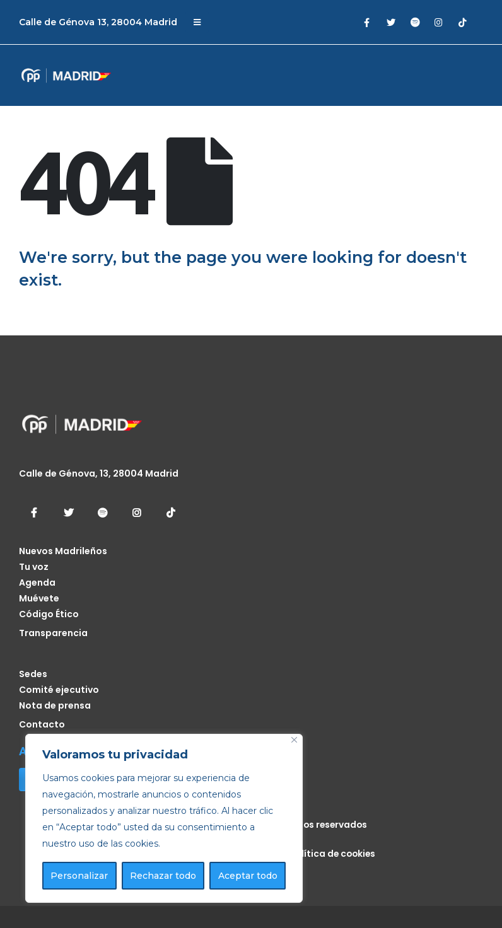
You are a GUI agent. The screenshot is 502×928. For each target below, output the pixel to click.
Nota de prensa (55, 705)
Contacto (42, 724)
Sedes (33, 674)
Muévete (39, 598)
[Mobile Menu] (197, 22)
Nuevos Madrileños (63, 551)
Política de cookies (332, 853)
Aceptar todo (247, 875)
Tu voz (34, 566)
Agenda (37, 582)
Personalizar (79, 875)
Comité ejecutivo (59, 689)
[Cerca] (294, 740)
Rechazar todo (163, 875)
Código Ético (49, 614)
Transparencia (53, 633)
